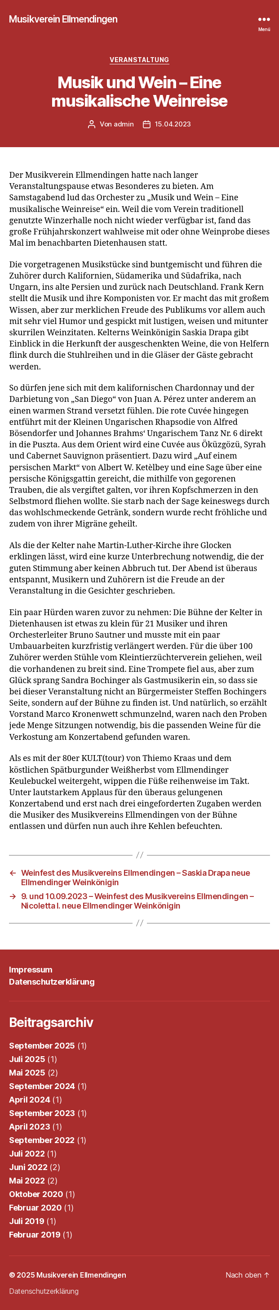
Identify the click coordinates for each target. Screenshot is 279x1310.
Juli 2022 (27, 1153)
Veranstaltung (139, 59)
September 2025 (42, 1045)
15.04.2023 (173, 124)
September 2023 (42, 1113)
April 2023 (29, 1126)
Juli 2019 (26, 1221)
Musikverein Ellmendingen (63, 19)
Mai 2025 (27, 1072)
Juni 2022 (28, 1167)
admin (124, 124)
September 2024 (42, 1086)
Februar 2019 (35, 1234)
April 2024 (29, 1099)
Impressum (31, 969)
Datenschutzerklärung (51, 981)
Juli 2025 (27, 1059)
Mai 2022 (27, 1180)
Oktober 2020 (36, 1194)
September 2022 (42, 1140)
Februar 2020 (35, 1207)
